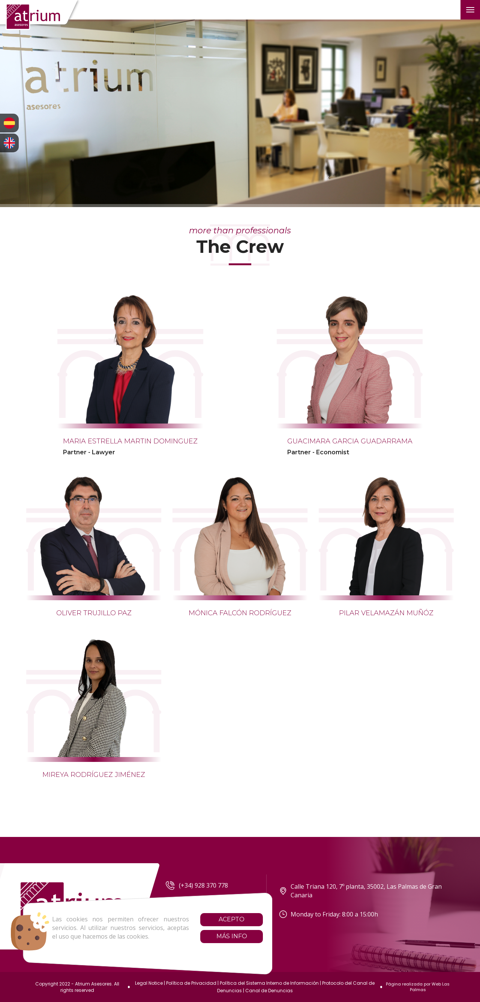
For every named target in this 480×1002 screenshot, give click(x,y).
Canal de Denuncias (269, 990)
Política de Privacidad (191, 983)
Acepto (214, 919)
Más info (214, 936)
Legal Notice (149, 983)
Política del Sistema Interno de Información (269, 983)
